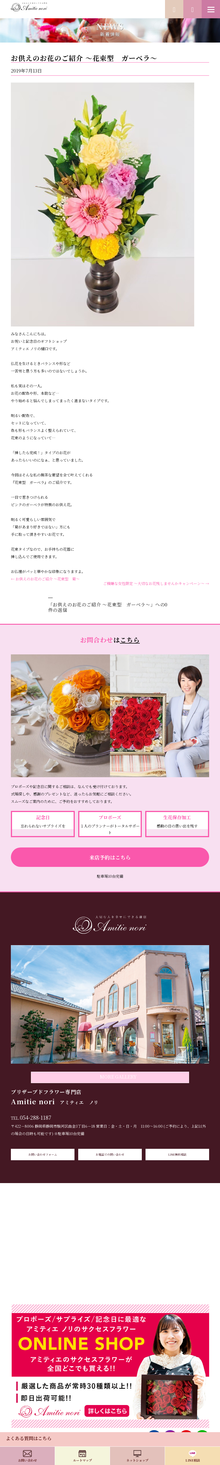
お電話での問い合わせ (110, 1154)
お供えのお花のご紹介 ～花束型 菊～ (45, 579)
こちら (130, 639)
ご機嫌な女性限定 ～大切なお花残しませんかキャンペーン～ (156, 583)
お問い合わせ (27, 1456)
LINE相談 (192, 1456)
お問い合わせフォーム (42, 1154)
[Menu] (211, 9)
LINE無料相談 (177, 1154)
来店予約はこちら (110, 857)
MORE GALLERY (118, 1076)
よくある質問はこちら (29, 1438)
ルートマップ (82, 1456)
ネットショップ (137, 1456)
